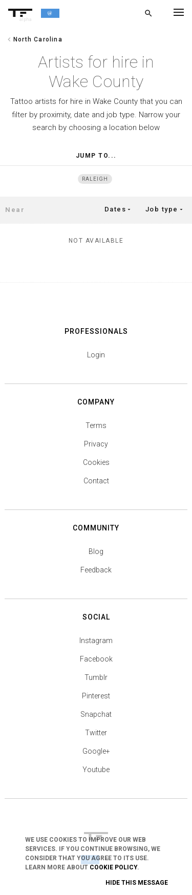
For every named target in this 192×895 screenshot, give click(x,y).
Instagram (96, 640)
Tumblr (96, 677)
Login (96, 355)
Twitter (96, 733)
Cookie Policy (113, 867)
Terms (96, 425)
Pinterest (96, 696)
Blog (96, 551)
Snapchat (96, 714)
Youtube (96, 769)
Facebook (96, 659)
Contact (96, 481)
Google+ (96, 751)
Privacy (96, 444)
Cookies (96, 462)
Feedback (96, 570)
